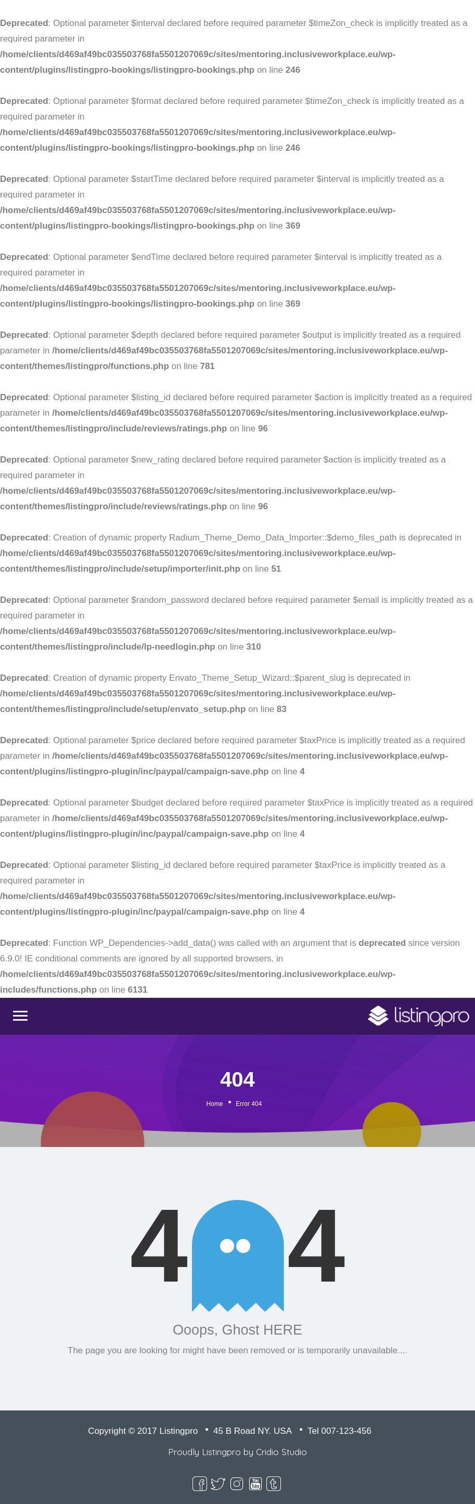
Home (215, 1103)
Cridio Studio (281, 1451)
